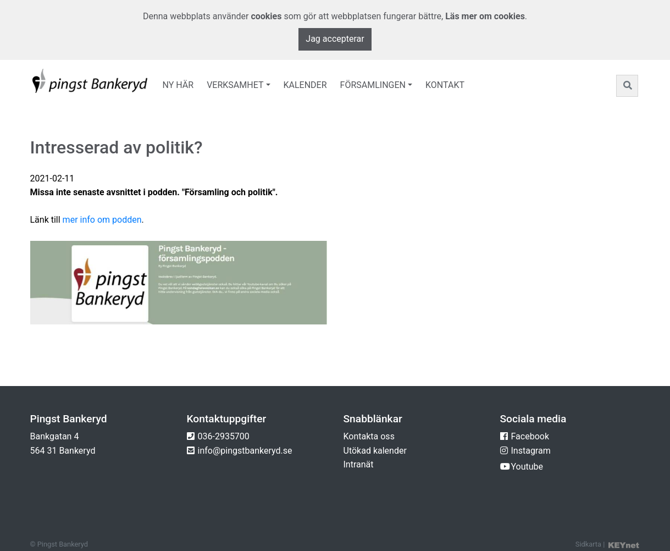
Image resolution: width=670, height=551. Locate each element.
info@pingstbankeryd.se (245, 450)
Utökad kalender (375, 450)
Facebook (530, 436)
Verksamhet (235, 85)
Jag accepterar (335, 39)
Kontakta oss (369, 436)
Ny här (178, 85)
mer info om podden (102, 219)
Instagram (531, 450)
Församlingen (373, 85)
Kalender (305, 85)
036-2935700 (224, 436)
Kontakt (444, 85)
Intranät (359, 464)
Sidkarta (588, 544)
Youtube (527, 466)
